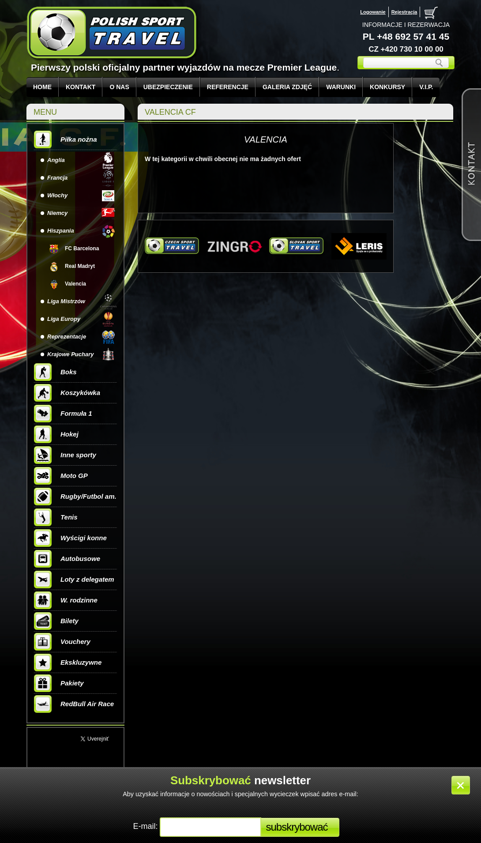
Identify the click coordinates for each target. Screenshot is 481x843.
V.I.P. (426, 86)
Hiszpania (60, 230)
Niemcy (57, 213)
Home (42, 86)
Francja (57, 177)
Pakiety (59, 683)
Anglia (56, 160)
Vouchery (62, 642)
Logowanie (372, 12)
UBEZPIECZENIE (168, 86)
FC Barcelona (82, 248)
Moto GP (61, 476)
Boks (55, 372)
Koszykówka (67, 393)
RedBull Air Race (74, 704)
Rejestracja (404, 12)
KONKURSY (387, 86)
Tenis (56, 517)
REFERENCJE (227, 86)
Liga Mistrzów (66, 301)
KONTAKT (80, 86)
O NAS (119, 86)
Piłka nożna (65, 139)
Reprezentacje (66, 336)
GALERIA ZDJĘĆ (287, 86)
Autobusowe (67, 559)
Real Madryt (80, 266)
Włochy (57, 195)
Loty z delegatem (74, 579)
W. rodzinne (66, 600)
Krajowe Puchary (70, 354)
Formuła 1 (63, 413)
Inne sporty (65, 455)
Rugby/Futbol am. (75, 496)
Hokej (56, 434)
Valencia (75, 284)
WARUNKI (341, 86)
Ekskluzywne (67, 662)
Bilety (56, 621)
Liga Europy (63, 319)
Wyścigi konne (70, 538)
